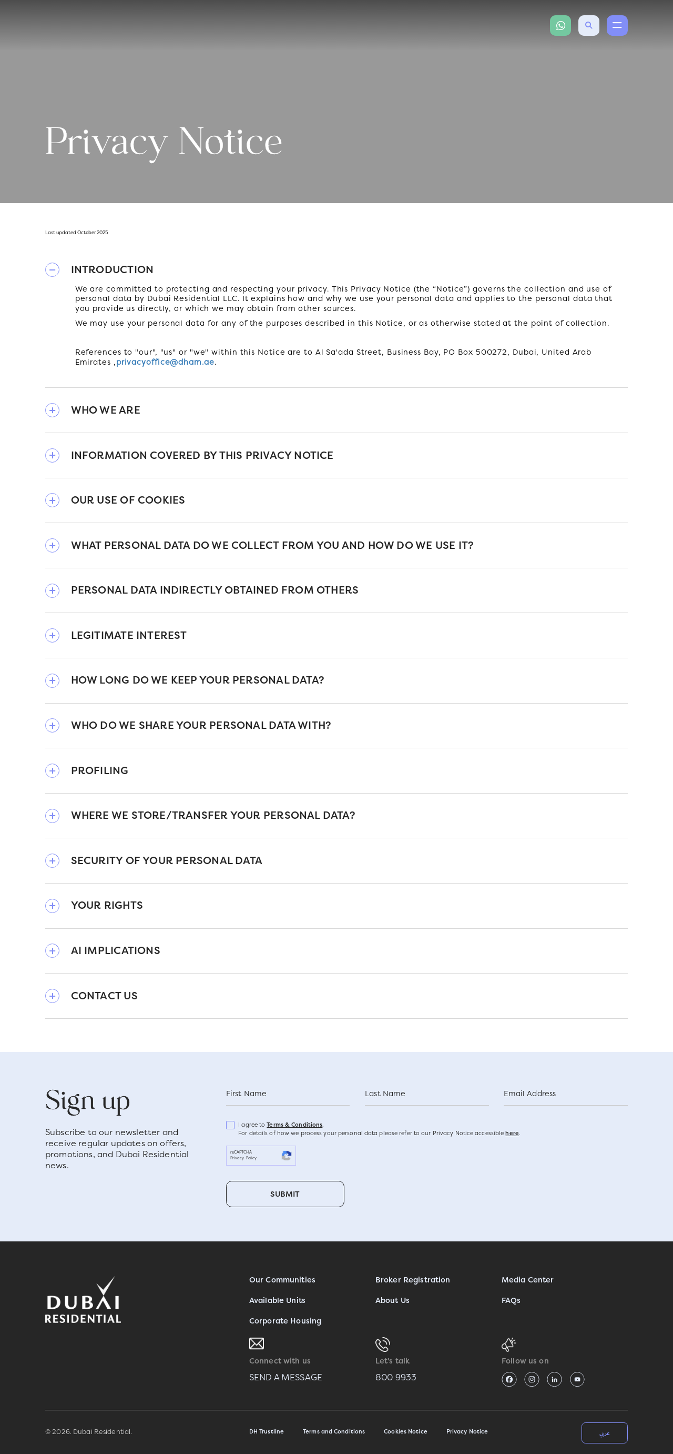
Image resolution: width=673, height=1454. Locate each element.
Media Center (528, 1280)
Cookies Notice (405, 1431)
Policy (251, 1158)
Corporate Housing (285, 1321)
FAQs (511, 1300)
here (511, 1133)
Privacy (237, 1158)
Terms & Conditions (294, 1124)
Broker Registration (413, 1280)
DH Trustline (266, 1431)
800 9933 (395, 1377)
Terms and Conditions (334, 1431)
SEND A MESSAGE (285, 1377)
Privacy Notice (467, 1431)
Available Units (277, 1300)
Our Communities (282, 1280)
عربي (604, 1433)
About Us (392, 1300)
